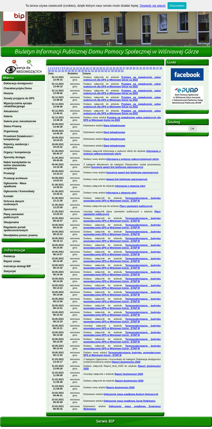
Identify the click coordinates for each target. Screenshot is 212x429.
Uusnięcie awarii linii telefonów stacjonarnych (117, 167)
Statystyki (10, 271)
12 (74, 68)
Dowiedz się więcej (152, 5)
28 (127, 68)
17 (90, 68)
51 (89, 70)
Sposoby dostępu (15, 157)
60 (119, 70)
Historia (8, 93)
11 (70, 68)
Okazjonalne (11, 222)
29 (130, 68)
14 (80, 68)
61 (122, 70)
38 (160, 68)
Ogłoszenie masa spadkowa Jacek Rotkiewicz (130, 401)
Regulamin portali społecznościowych (16, 229)
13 (77, 68)
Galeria (8, 116)
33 (144, 68)
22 (107, 68)
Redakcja (9, 256)
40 (52, 70)
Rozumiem (177, 5)
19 (97, 68)
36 (154, 68)
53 (96, 70)
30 (134, 68)
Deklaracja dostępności (18, 83)
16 (87, 68)
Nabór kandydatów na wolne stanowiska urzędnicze (17, 165)
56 (105, 70)
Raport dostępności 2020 (126, 362)
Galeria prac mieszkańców (20, 121)
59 (115, 70)
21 (104, 68)
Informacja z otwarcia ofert (130, 186)
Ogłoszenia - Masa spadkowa (15, 185)
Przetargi (9, 173)
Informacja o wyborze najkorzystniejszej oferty (132, 159)
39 (49, 70)
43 (62, 70)
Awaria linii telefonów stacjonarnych (126, 179)
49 (82, 70)
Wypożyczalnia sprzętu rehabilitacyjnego (18, 105)
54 (99, 70)
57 (109, 70)
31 (137, 68)
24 (114, 68)
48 (79, 70)
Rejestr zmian (12, 261)
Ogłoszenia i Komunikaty (19, 191)
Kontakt (8, 196)
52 (92, 70)
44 (66, 70)
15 (84, 68)
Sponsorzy (10, 209)
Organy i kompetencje (17, 152)
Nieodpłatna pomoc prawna (21, 235)
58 (112, 70)
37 (157, 68)
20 (100, 68)
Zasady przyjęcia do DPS (19, 98)
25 (117, 68)
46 (72, 70)
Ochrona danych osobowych (14, 203)
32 (140, 68)
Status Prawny (13, 126)
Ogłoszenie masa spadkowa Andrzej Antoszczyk (131, 394)
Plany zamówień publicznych (14, 216)
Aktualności (11, 111)
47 (76, 70)
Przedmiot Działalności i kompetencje (18, 138)
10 (67, 68)
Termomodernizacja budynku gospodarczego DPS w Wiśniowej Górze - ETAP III (122, 199)
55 (102, 70)
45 (69, 70)
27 (124, 68)
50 (86, 70)
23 (110, 68)
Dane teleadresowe (114, 125)
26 (120, 68)
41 (56, 70)
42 (59, 70)
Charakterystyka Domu (18, 88)
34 (147, 68)
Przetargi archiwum (16, 178)
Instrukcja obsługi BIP (17, 266)
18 (94, 68)
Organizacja (11, 131)
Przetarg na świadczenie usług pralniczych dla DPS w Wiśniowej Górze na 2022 (122, 78)
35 (150, 68)
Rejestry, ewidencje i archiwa (16, 146)
